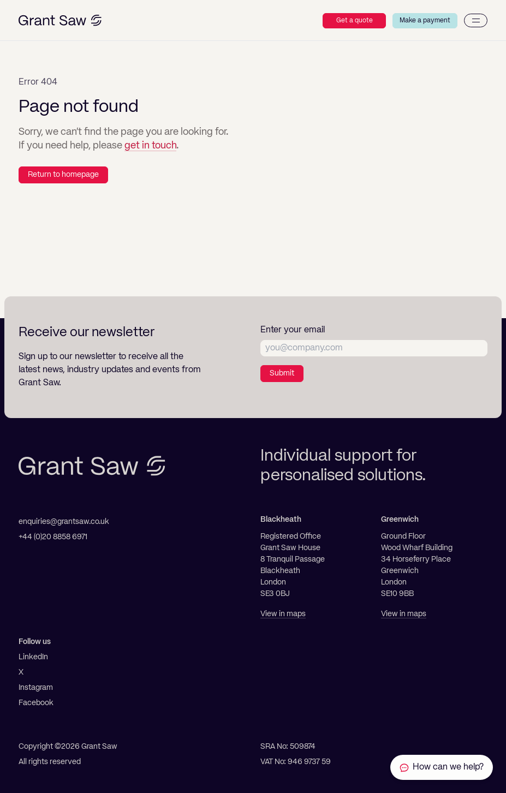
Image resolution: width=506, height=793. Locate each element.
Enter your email (292, 330)
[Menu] (475, 20)
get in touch (150, 146)
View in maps (283, 614)
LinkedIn (33, 657)
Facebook (36, 703)
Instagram (36, 687)
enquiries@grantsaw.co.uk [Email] (64, 522)
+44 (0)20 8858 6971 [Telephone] (53, 537)
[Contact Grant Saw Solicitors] (441, 767)
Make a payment (425, 20)
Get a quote (354, 20)
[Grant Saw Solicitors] (60, 20)
